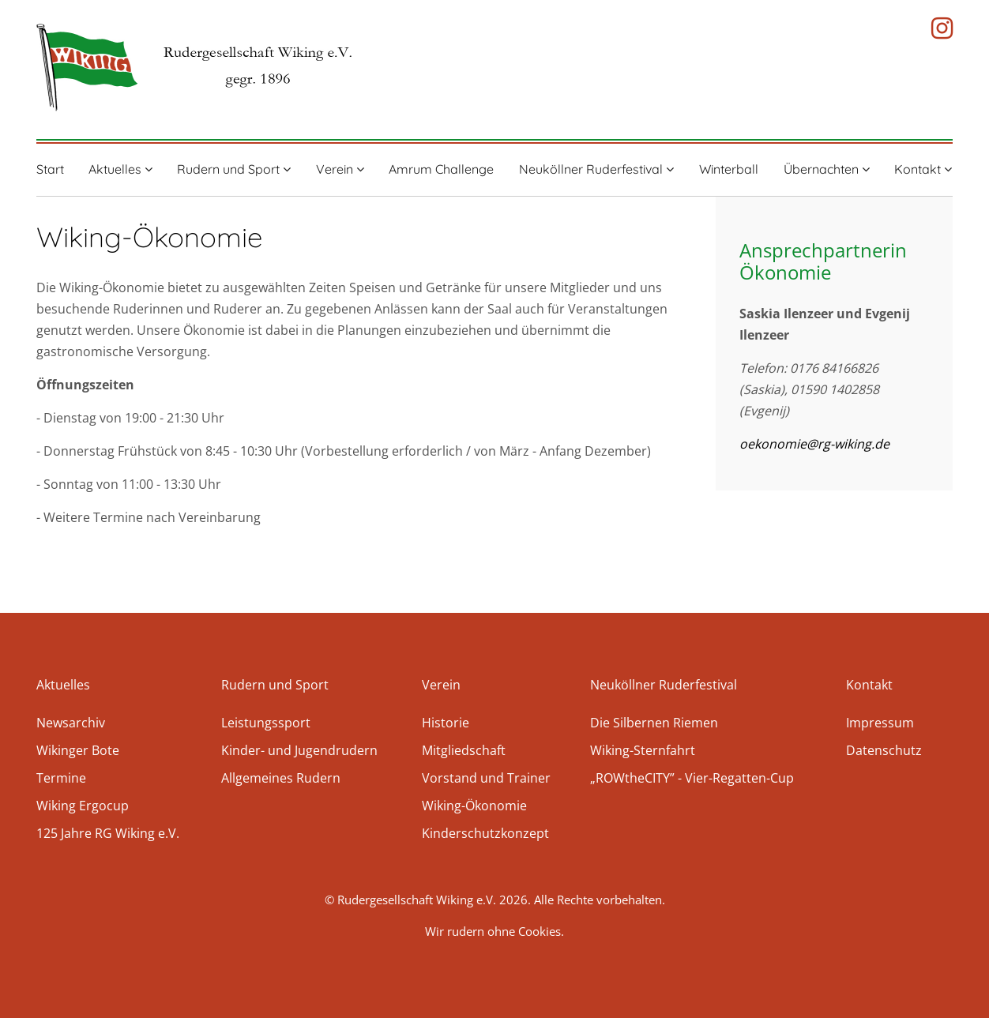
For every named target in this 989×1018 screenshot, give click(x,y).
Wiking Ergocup (82, 805)
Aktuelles (120, 169)
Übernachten (827, 169)
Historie (445, 722)
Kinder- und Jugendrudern (299, 750)
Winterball (728, 169)
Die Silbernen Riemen (654, 722)
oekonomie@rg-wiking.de (814, 444)
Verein (340, 169)
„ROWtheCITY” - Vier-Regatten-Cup (692, 778)
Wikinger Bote (77, 750)
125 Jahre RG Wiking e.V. (107, 833)
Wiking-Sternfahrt (642, 750)
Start (50, 169)
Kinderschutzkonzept (485, 833)
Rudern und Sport (234, 169)
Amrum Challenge (441, 169)
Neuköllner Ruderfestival (596, 169)
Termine (61, 778)
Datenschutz (884, 750)
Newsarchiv (70, 722)
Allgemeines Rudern (280, 778)
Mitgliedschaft (464, 750)
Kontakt (923, 169)
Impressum (880, 722)
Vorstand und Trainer (486, 778)
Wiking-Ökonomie (474, 805)
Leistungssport (265, 722)
